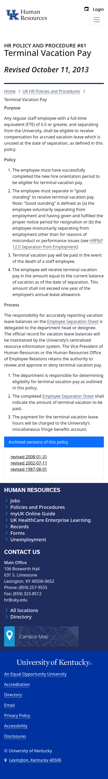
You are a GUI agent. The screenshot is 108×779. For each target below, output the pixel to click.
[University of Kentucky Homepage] (54, 663)
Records (19, 526)
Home (10, 91)
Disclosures (15, 736)
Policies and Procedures (37, 507)
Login (98, 9)
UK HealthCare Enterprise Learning (50, 520)
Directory (21, 617)
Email (9, 705)
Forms (17, 533)
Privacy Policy (17, 715)
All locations (24, 610)
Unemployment (28, 539)
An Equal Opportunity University (35, 674)
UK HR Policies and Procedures (51, 91)
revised (29, 457)
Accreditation (17, 684)
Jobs (15, 500)
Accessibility (15, 726)
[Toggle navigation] (95, 20)
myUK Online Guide (32, 513)
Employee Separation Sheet (72, 321)
